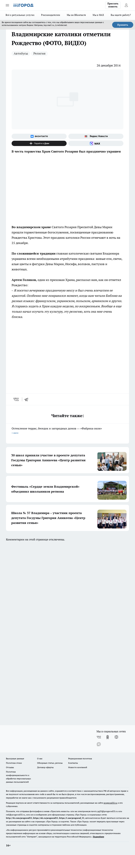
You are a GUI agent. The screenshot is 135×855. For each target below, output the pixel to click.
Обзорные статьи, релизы (50, 763)
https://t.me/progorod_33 (71, 818)
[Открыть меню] (7, 5)
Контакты (73, 763)
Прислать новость (112, 5)
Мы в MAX (98, 15)
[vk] (16, 399)
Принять (122, 24)
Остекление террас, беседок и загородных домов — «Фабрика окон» (67, 431)
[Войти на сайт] (126, 5)
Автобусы (21, 53)
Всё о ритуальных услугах (20, 15)
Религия (39, 53)
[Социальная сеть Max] (95, 143)
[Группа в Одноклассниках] (107, 737)
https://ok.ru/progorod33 (45, 818)
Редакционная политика (80, 758)
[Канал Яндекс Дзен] (39, 143)
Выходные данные (15, 758)
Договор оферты (45, 767)
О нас (40, 758)
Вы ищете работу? (121, 15)
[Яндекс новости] (95, 136)
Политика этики (14, 763)
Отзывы (10, 767)
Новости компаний (77, 767)
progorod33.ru (110, 803)
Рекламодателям (50, 15)
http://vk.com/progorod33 (19, 818)
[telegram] (27, 399)
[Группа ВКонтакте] (39, 136)
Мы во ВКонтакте (76, 15)
